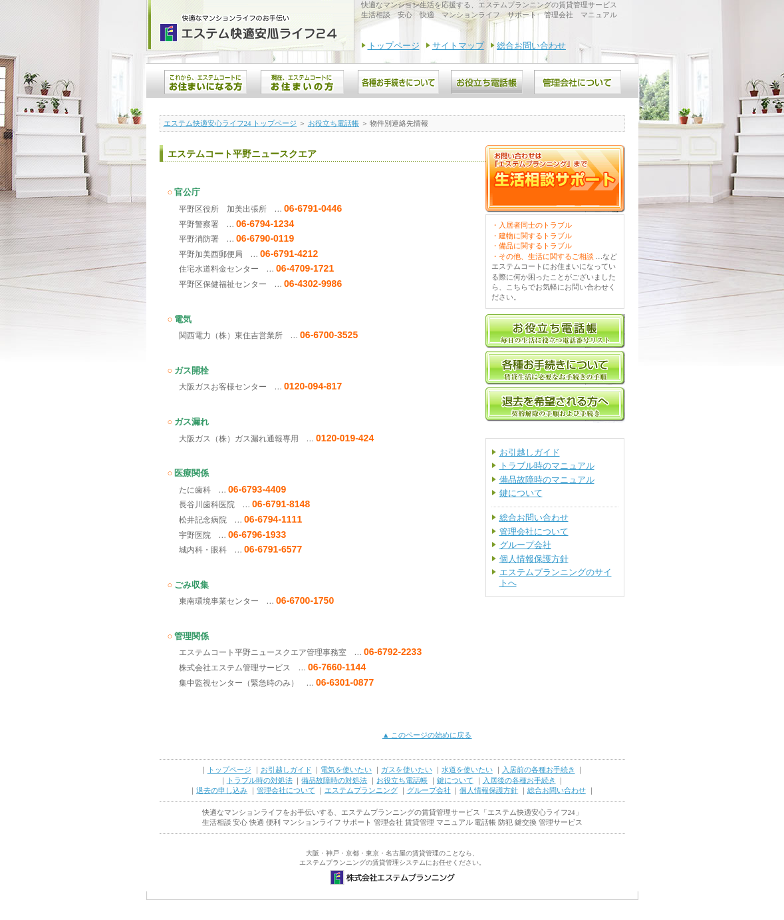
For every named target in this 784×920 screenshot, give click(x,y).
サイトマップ (458, 46)
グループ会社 (525, 545)
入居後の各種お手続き (519, 780)
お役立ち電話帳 (333, 123)
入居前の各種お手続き (538, 770)
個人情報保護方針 (534, 559)
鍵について (521, 493)
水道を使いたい (467, 770)
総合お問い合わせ (531, 46)
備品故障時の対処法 (334, 780)
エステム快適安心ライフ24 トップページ (230, 123)
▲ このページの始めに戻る (427, 735)
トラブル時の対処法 (260, 780)
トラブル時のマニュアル (546, 466)
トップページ (394, 46)
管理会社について (534, 532)
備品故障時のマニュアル (546, 480)
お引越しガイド (529, 452)
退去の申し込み (221, 790)
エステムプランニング (361, 790)
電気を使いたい (346, 770)
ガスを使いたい (406, 770)
